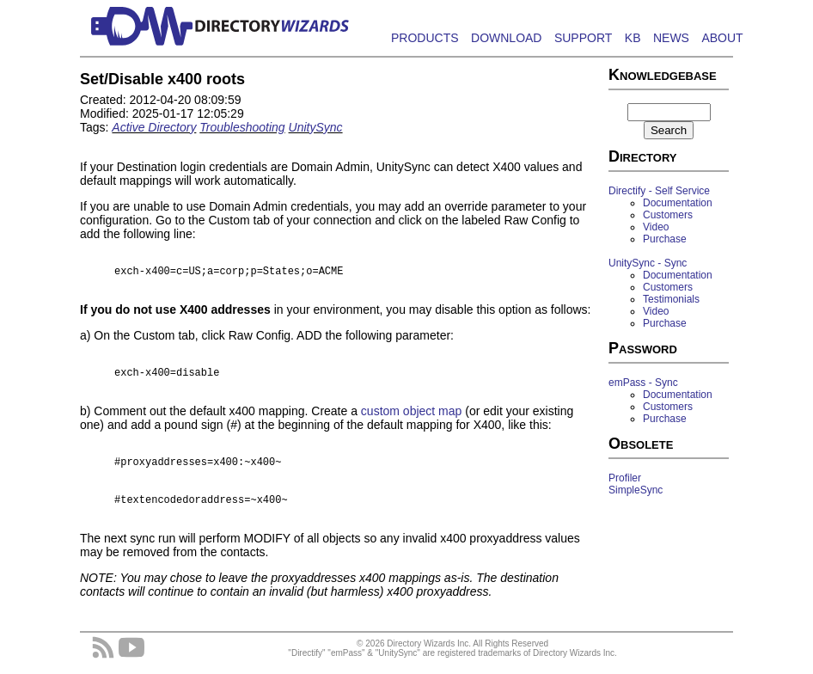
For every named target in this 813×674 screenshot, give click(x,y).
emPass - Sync (643, 383)
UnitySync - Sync (647, 263)
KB (633, 38)
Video (656, 227)
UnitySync (316, 127)
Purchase (665, 239)
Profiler (624, 478)
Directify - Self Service (659, 191)
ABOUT (722, 38)
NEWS (671, 38)
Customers (668, 215)
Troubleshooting (241, 127)
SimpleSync (635, 490)
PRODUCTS (425, 38)
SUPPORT (583, 38)
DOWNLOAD (506, 38)
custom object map (411, 416)
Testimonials (671, 299)
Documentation (677, 203)
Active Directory (154, 127)
